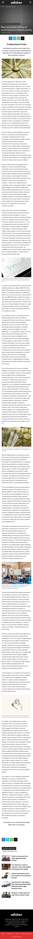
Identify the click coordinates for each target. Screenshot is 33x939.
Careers (17, 934)
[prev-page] (3, 901)
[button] (3, 2)
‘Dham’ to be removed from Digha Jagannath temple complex (19, 858)
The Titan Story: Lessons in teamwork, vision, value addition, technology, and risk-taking (21, 867)
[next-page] (6, 901)
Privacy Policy (10, 934)
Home (2, 6)
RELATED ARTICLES (9, 848)
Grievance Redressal (26, 934)
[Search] (30, 2)
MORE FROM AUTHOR (10, 851)
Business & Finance (10, 6)
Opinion (13, 24)
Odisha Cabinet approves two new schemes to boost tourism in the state (21, 875)
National (8, 24)
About (3, 934)
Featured (4, 860)
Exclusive (3, 24)
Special (18, 24)
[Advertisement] (16, 830)
